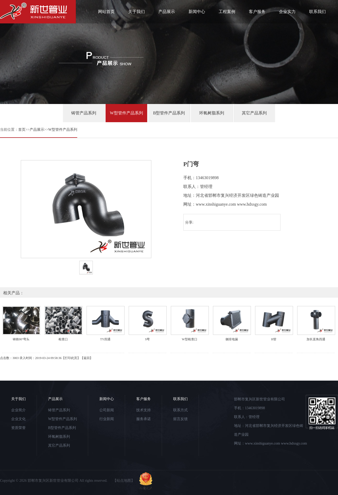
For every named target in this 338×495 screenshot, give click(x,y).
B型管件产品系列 (169, 113)
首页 (21, 130)
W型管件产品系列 (126, 113)
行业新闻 (106, 419)
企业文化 (18, 419)
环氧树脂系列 (211, 113)
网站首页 (106, 11)
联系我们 (317, 11)
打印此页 (71, 358)
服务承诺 (143, 419)
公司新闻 (106, 410)
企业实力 (287, 11)
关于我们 (136, 11)
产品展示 (166, 11)
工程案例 (227, 11)
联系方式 (180, 410)
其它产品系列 (254, 113)
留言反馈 (180, 419)
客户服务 (257, 11)
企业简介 (18, 410)
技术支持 (143, 410)
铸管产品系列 (83, 113)
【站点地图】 (124, 481)
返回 (86, 358)
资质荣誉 (18, 428)
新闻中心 (196, 11)
